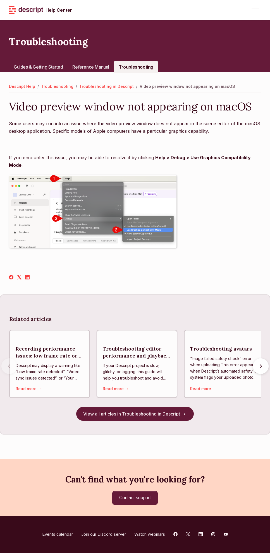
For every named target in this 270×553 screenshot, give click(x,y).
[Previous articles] (9, 367)
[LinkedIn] (27, 278)
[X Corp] (19, 278)
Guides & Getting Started (38, 67)
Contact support (135, 497)
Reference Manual (90, 67)
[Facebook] (11, 278)
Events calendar (57, 534)
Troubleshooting (136, 67)
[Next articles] (261, 367)
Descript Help (22, 86)
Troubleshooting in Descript (106, 86)
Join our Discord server (103, 534)
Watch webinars (149, 534)
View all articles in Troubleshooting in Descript (135, 416)
